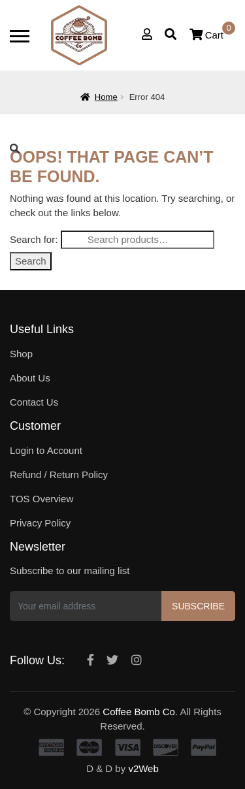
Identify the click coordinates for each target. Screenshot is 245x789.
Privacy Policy (40, 522)
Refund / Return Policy (59, 474)
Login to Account (46, 450)
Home (106, 97)
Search (30, 260)
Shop (21, 353)
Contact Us (34, 402)
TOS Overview (41, 498)
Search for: (33, 239)
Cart (212, 34)
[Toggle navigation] (19, 36)
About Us (30, 377)
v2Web (143, 768)
